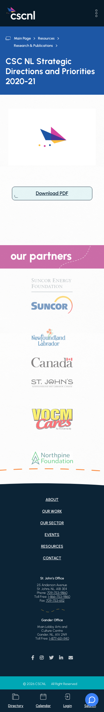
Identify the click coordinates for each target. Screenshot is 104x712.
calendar (43, 701)
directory (15, 701)
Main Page (22, 38)
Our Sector (52, 523)
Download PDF (52, 193)
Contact (52, 558)
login (67, 701)
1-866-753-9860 (59, 597)
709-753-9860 (57, 593)
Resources (46, 38)
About (52, 499)
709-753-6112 (55, 601)
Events (52, 534)
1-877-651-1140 (59, 638)
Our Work (52, 511)
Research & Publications (33, 45)
